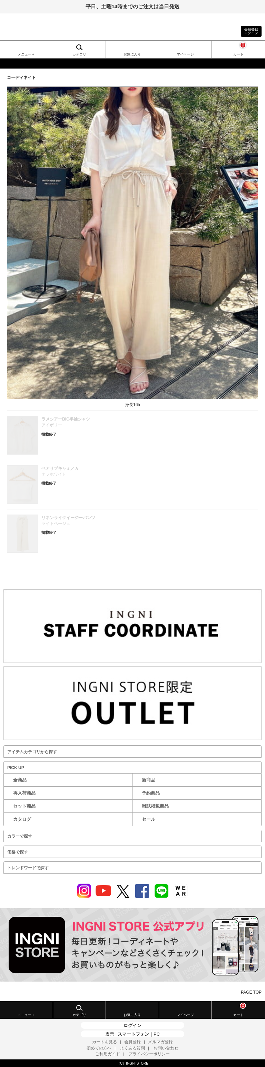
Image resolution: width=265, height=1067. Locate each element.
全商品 (20, 780)
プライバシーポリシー (149, 1054)
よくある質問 (132, 1048)
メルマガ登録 (160, 1042)
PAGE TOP (251, 992)
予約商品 (151, 793)
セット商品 (24, 806)
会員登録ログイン (251, 31)
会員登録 (132, 1042)
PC (157, 1034)
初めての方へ (99, 1048)
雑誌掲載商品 (155, 806)
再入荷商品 (24, 793)
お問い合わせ (166, 1048)
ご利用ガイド (107, 1054)
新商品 (148, 780)
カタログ (22, 819)
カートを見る (104, 1042)
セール (148, 819)
